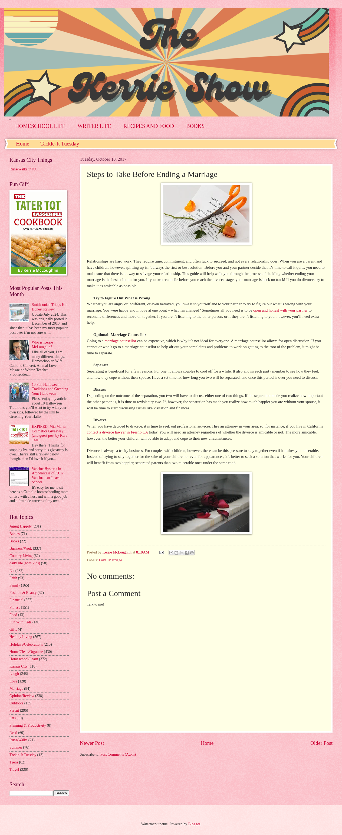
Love (102, 560)
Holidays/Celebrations (26, 644)
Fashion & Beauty (23, 593)
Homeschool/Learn (23, 659)
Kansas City (18, 666)
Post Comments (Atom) (118, 754)
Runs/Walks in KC (23, 169)
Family (14, 585)
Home (22, 144)
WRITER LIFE (94, 126)
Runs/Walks (18, 740)
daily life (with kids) (24, 563)
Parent (14, 710)
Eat (11, 571)
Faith (13, 578)
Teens (13, 762)
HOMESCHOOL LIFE (40, 126)
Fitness (14, 608)
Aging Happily (20, 526)
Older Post (321, 743)
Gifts (13, 629)
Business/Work (20, 548)
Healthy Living (20, 637)
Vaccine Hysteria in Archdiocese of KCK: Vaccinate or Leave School (48, 475)
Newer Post (92, 743)
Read (13, 733)
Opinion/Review (21, 696)
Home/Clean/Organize (26, 652)
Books (14, 541)
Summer (15, 747)
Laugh (14, 674)
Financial (16, 600)
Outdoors (16, 703)
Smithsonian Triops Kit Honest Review (49, 307)
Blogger (194, 824)
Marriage (115, 560)
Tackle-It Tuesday (59, 144)
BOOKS (195, 126)
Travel (14, 770)
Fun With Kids (20, 622)
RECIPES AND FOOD (148, 126)
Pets (12, 718)
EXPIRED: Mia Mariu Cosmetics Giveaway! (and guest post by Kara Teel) (49, 433)
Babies (14, 534)
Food (13, 615)
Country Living (20, 556)
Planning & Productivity (27, 725)
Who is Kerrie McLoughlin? (42, 344)
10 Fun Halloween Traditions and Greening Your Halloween (50, 389)
